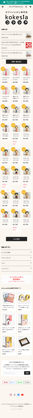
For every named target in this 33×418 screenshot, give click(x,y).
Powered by (16, 409)
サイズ (3, 263)
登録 (27, 373)
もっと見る (16, 239)
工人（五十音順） (6, 252)
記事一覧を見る (16, 62)
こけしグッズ (4, 268)
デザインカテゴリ (6, 258)
